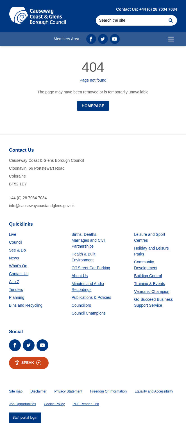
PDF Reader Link (85, 404)
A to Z (14, 281)
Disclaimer (38, 391)
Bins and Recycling (25, 305)
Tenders (16, 289)
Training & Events (149, 283)
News (14, 258)
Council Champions (89, 313)
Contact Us (18, 274)
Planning (16, 297)
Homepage (93, 106)
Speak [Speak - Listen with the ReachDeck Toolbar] (28, 362)
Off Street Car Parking (91, 268)
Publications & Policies (91, 297)
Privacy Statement (68, 391)
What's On (18, 266)
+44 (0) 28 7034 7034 (28, 198)
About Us (80, 275)
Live (12, 234)
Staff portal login (24, 418)
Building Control (148, 275)
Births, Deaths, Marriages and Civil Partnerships (88, 240)
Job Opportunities (22, 404)
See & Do (17, 250)
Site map (15, 391)
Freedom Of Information (108, 391)
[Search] (130, 20)
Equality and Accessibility (154, 391)
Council (15, 242)
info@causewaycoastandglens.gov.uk (41, 205)
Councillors (81, 305)
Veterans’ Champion (151, 291)
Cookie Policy (54, 404)
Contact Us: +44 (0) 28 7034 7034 (146, 9)
